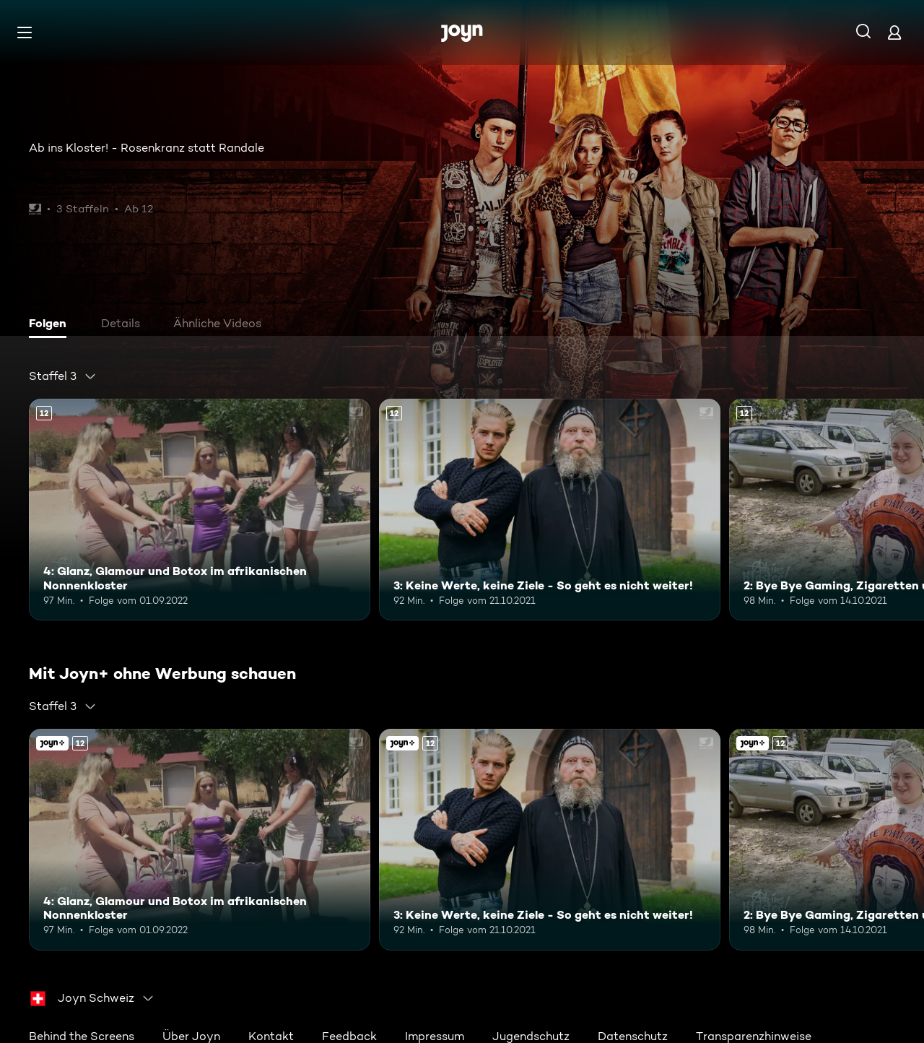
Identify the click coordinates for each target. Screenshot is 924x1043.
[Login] (894, 32)
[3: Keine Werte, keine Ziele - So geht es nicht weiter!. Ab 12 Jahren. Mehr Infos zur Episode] (549, 509)
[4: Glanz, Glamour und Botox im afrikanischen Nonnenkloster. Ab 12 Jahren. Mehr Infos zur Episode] (199, 509)
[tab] (51, 325)
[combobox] (63, 376)
